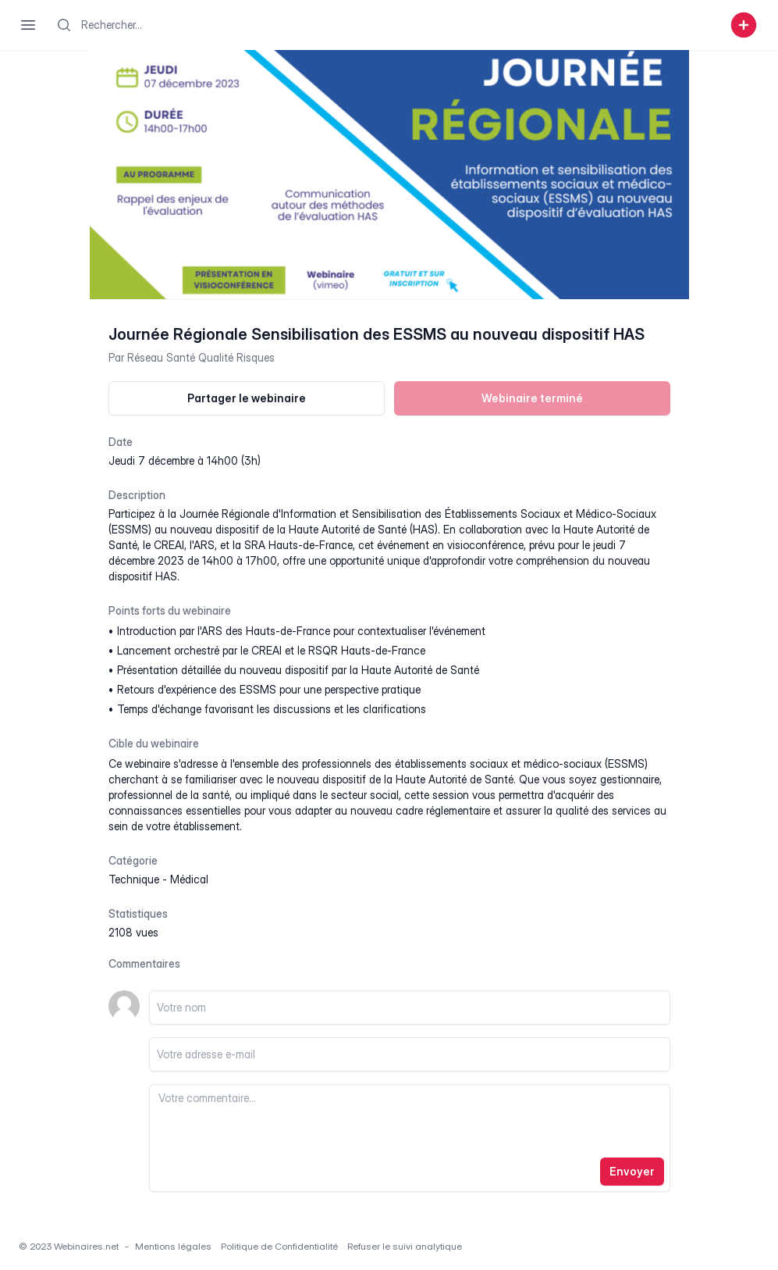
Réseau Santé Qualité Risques (201, 357)
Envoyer (632, 1171)
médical (189, 879)
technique (133, 879)
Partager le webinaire (246, 398)
